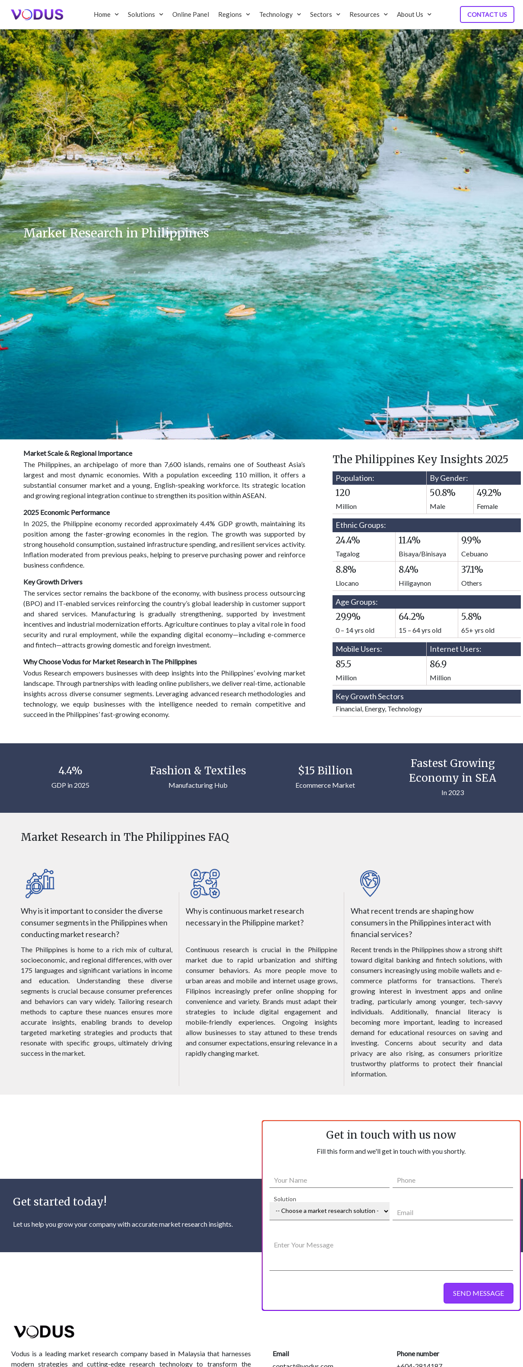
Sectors (325, 14)
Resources (368, 14)
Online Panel (190, 14)
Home (106, 14)
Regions (234, 14)
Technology (280, 14)
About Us (414, 14)
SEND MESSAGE (478, 1293)
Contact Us (487, 14)
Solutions (145, 14)
